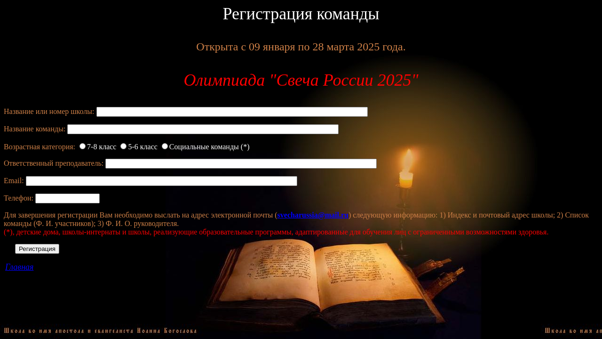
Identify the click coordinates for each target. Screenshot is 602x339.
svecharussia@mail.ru (313, 215)
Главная (19, 267)
